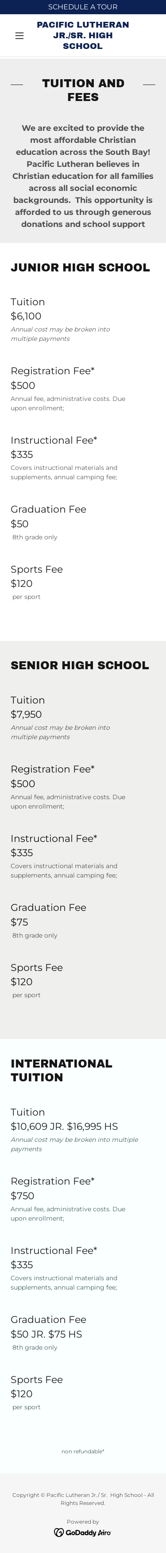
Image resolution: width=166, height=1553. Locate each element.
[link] (83, 35)
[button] (21, 35)
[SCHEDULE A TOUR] (83, 7)
